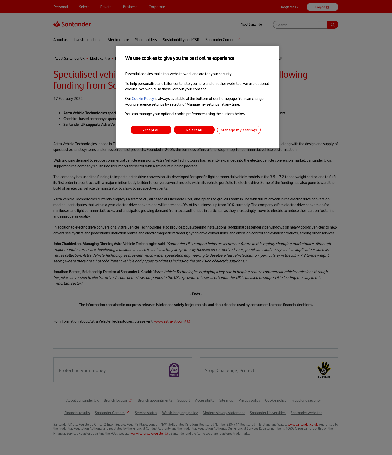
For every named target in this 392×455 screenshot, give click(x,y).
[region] (197, 97)
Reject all (194, 130)
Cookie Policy (143, 98)
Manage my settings (239, 130)
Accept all (151, 130)
